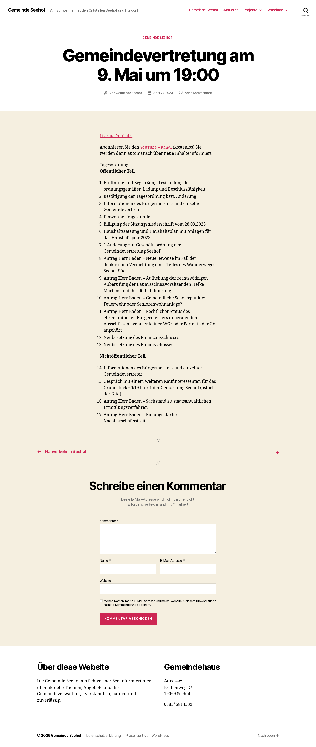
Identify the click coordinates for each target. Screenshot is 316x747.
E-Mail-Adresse (172, 561)
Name (105, 561)
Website (105, 581)
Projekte (250, 10)
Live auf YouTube (117, 136)
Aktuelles (231, 10)
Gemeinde (274, 10)
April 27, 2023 (163, 93)
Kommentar (109, 521)
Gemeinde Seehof (27, 10)
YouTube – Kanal (156, 148)
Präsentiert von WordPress (150, 735)
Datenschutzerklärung (105, 735)
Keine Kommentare (199, 93)
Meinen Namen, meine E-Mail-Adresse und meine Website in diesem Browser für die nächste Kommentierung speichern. (160, 603)
